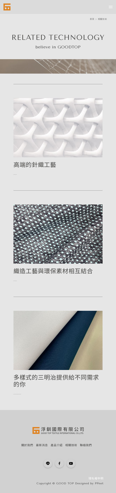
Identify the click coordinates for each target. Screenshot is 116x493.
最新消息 (42, 445)
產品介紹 (57, 445)
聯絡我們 (86, 445)
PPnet (99, 483)
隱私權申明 (96, 478)
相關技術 (102, 19)
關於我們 (27, 445)
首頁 (92, 19)
